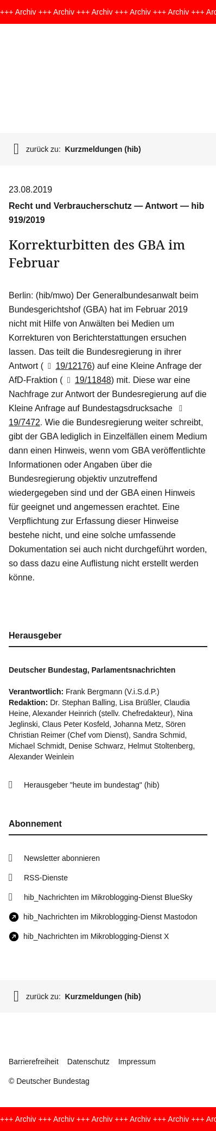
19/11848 (87, 380)
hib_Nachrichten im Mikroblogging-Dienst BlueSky (108, 897)
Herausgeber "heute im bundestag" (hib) (92, 785)
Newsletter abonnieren (62, 858)
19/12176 (67, 365)
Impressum (137, 1061)
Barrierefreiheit (34, 1061)
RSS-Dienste (46, 877)
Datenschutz (88, 1061)
